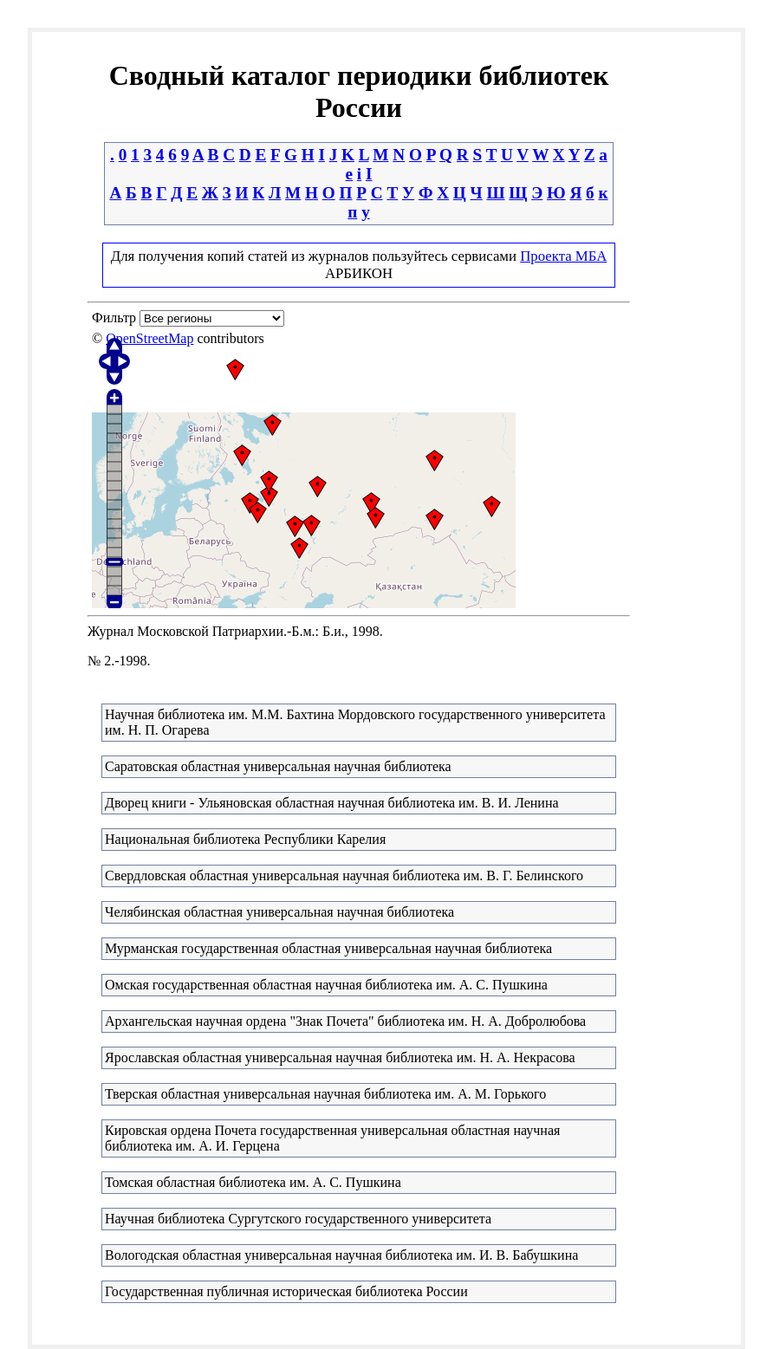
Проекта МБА (563, 256)
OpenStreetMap (149, 338)
